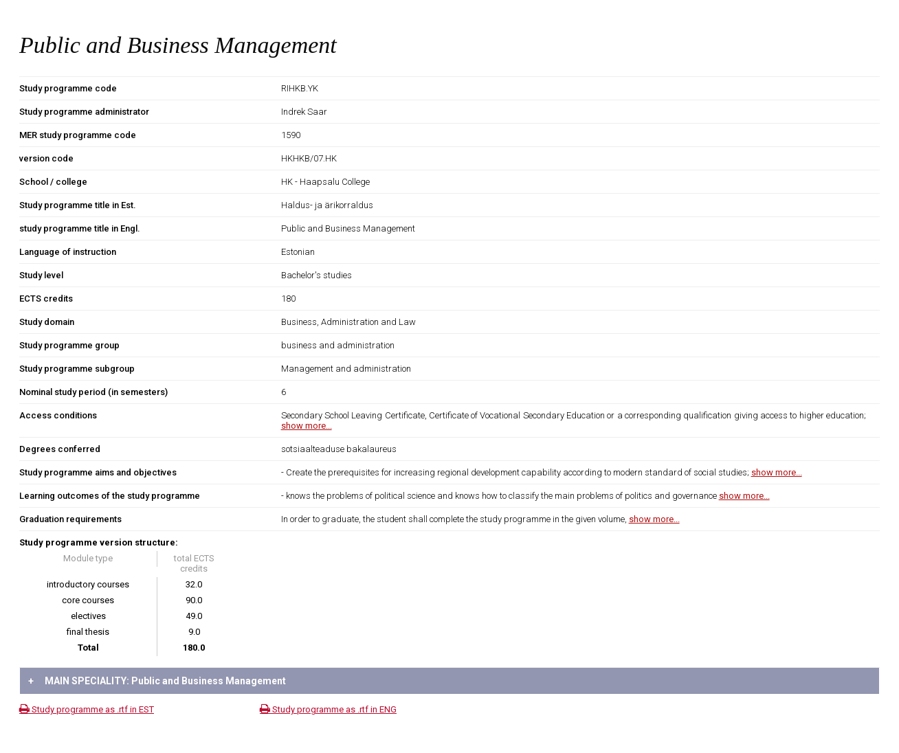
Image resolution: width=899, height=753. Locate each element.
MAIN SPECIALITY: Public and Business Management (157, 680)
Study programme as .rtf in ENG (328, 709)
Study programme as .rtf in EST (86, 709)
